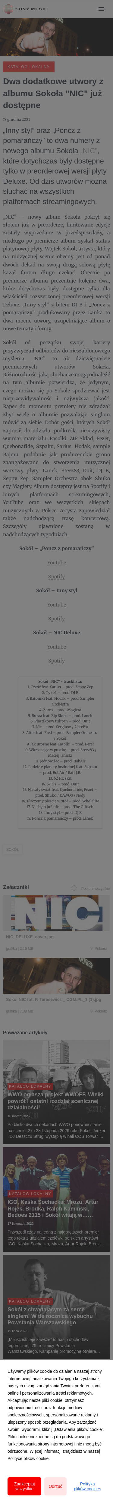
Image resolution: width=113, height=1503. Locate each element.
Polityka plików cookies (87, 1486)
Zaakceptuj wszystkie (24, 1486)
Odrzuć (55, 1486)
